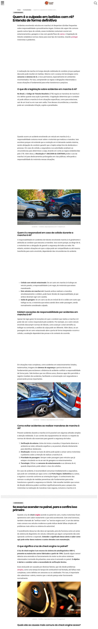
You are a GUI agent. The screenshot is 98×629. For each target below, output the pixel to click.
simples (20, 570)
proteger (74, 37)
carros (62, 34)
